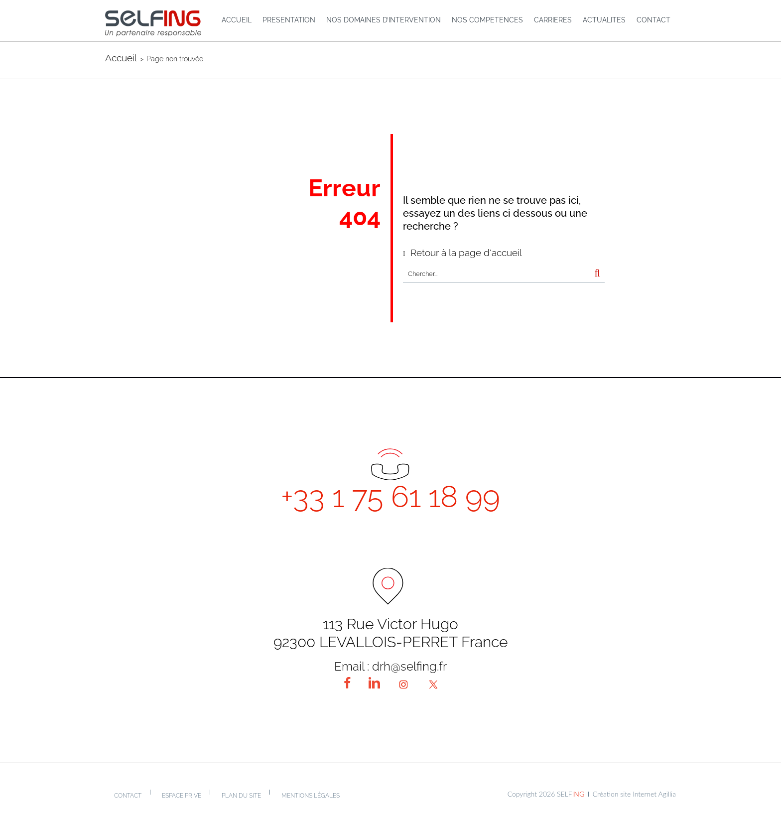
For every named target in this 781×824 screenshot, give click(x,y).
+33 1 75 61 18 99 (390, 496)
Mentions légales (310, 795)
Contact (127, 795)
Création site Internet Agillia (634, 794)
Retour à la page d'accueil (466, 252)
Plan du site (241, 795)
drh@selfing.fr (409, 666)
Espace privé (181, 795)
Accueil (121, 57)
